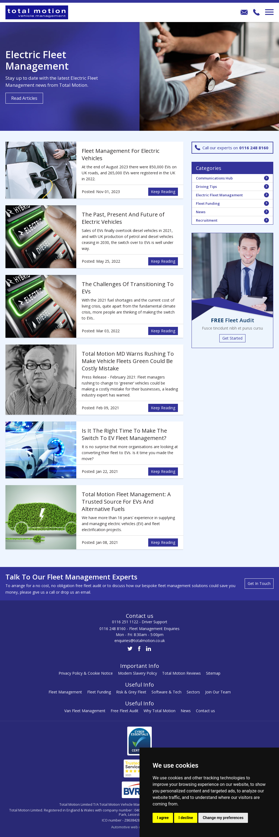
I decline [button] (185, 818)
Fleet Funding (99, 692)
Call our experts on (231, 147)
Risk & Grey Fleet (131, 692)
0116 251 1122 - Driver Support (139, 621)
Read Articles (24, 98)
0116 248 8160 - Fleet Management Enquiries (139, 628)
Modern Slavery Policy (137, 673)
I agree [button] (163, 818)
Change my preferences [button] (223, 818)
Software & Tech (166, 692)
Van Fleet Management (84, 710)
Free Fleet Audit (124, 710)
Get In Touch (259, 583)
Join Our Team (218, 692)
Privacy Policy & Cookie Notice (86, 673)
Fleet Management (65, 692)
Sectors (193, 692)
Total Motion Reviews (181, 673)
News (186, 710)
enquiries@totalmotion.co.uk (139, 640)
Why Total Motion (159, 710)
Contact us (205, 710)
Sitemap (213, 673)
